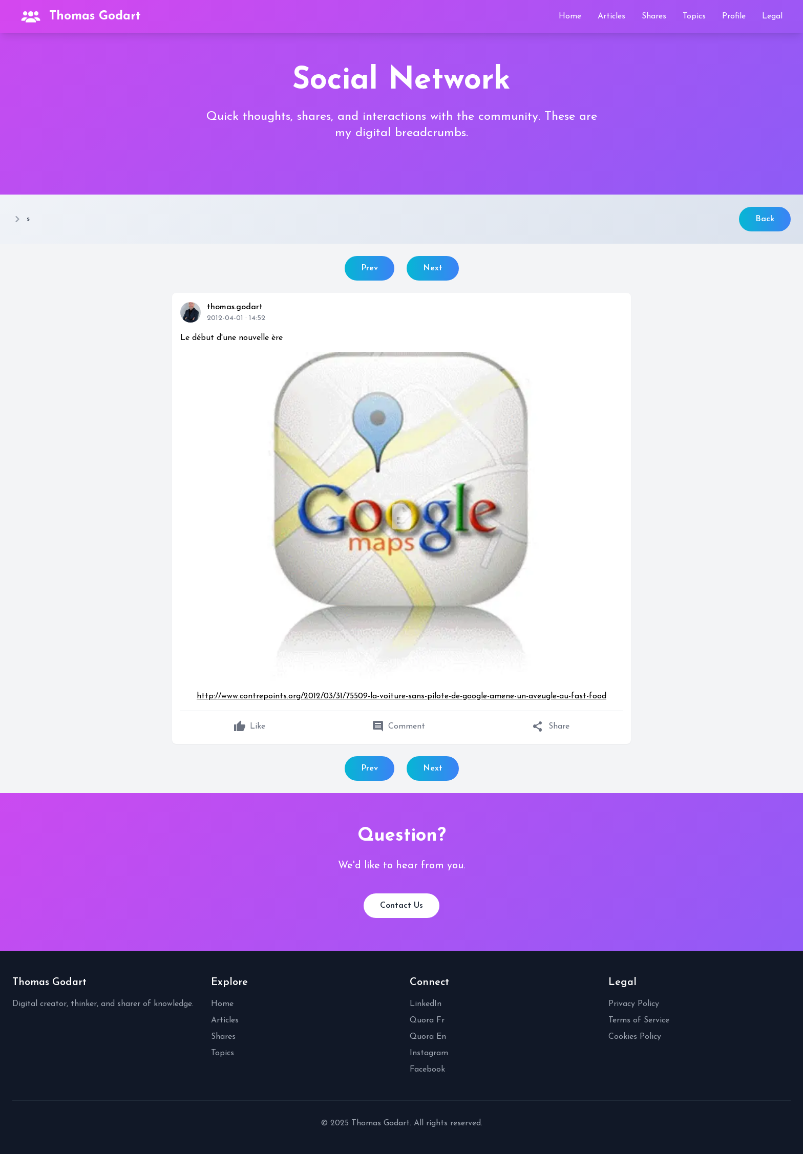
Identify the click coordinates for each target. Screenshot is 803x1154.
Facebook (427, 1069)
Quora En (428, 1037)
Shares (654, 16)
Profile (734, 16)
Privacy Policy (633, 1004)
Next (432, 268)
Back (764, 219)
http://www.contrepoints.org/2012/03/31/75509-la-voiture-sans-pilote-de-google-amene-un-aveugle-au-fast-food (401, 696)
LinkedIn (425, 1004)
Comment (398, 726)
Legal (772, 16)
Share (550, 726)
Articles (611, 16)
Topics (694, 16)
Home (570, 16)
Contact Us (401, 906)
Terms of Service (638, 1020)
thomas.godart (235, 307)
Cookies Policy (634, 1037)
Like (249, 726)
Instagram (429, 1053)
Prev (369, 268)
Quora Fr (427, 1020)
